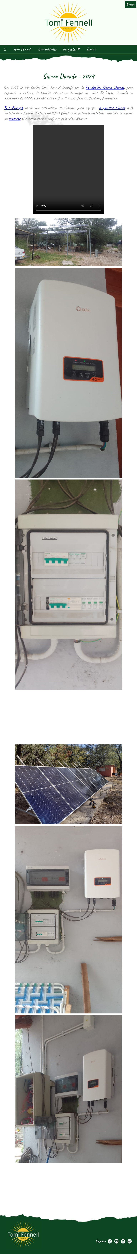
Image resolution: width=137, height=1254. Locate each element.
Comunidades (47, 49)
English (130, 4)
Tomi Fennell (22, 49)
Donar (91, 49)
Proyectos (71, 49)
